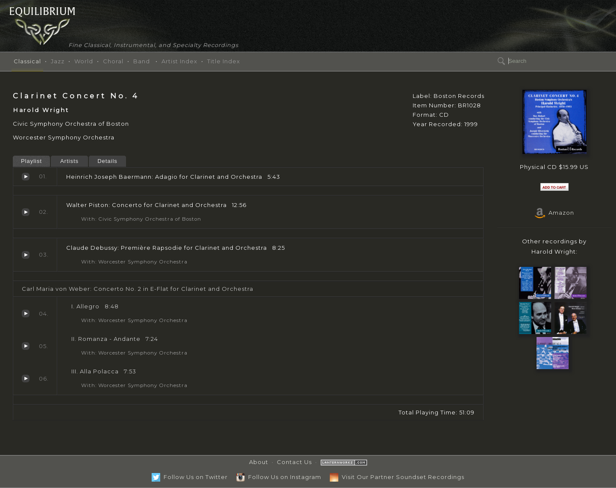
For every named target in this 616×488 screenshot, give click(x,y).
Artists (69, 161)
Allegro (25, 313)
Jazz (58, 61)
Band (141, 61)
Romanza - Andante (25, 346)
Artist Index (179, 61)
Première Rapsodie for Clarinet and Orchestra (25, 255)
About (258, 461)
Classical (27, 61)
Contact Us (294, 461)
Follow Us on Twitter (190, 476)
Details (107, 161)
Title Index (223, 61)
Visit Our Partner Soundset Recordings (397, 476)
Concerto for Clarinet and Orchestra (25, 212)
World (83, 61)
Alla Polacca (25, 378)
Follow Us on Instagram (278, 476)
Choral (113, 61)
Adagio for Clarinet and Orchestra (25, 176)
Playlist (31, 161)
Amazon (554, 212)
